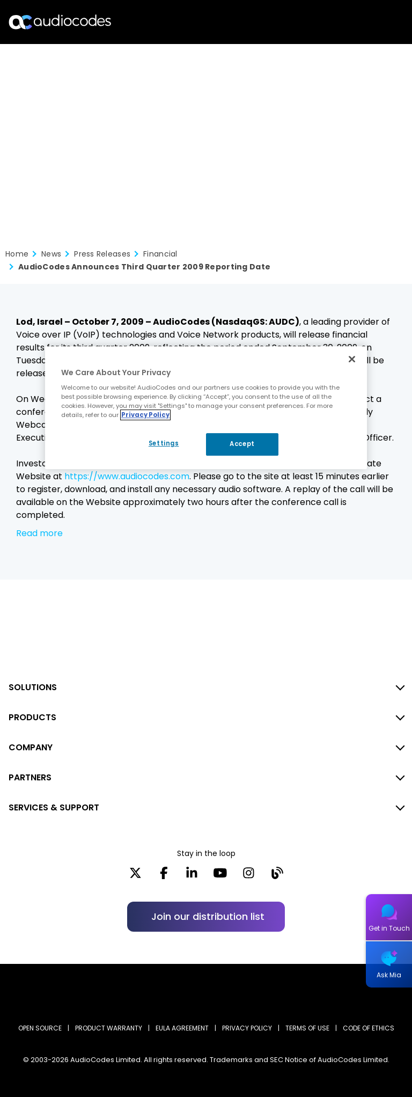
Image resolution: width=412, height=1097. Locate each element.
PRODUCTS (32, 717)
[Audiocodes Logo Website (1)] (60, 21)
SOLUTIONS (33, 687)
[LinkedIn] (192, 876)
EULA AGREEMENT (182, 1028)
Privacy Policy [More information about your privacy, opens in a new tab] (145, 415)
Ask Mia (389, 974)
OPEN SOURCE (40, 1028)
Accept (242, 444)
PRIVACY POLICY (247, 1028)
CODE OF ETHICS (368, 1028)
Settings (164, 443)
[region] (206, 408)
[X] (135, 876)
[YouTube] (220, 876)
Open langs (376, 22)
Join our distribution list (207, 916)
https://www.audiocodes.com (126, 476)
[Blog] (277, 876)
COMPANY (31, 747)
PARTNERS (30, 777)
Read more (39, 533)
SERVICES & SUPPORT (54, 807)
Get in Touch (389, 928)
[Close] (352, 359)
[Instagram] (248, 876)
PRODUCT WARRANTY (108, 1028)
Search (357, 22)
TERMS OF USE (307, 1028)
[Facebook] (164, 876)
